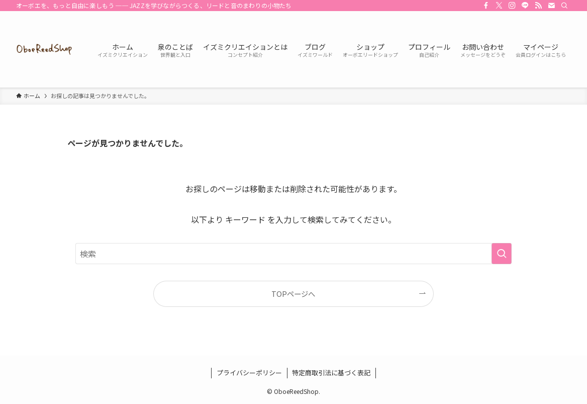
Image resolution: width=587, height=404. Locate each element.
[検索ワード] (293, 253)
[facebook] (486, 5)
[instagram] (512, 5)
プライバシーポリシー (249, 372)
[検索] (564, 5)
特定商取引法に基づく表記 (331, 372)
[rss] (538, 5)
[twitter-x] (499, 5)
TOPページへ (293, 293)
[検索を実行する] (502, 253)
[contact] (551, 5)
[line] (525, 5)
